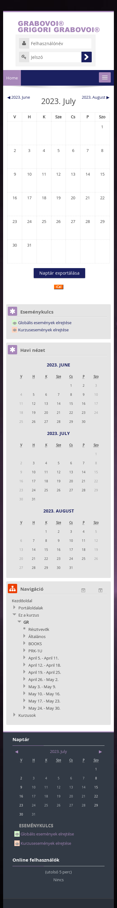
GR (26, 622)
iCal (58, 287)
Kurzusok (27, 715)
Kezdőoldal (22, 600)
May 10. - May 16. (44, 694)
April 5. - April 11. (43, 658)
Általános (37, 636)
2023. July (58, 433)
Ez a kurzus (28, 615)
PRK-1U (35, 651)
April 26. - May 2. (43, 679)
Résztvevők (38, 629)
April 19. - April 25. (44, 672)
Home (12, 78)
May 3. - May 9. (42, 686)
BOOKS (35, 643)
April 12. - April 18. (44, 665)
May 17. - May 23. (44, 701)
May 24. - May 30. (44, 708)
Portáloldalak (30, 608)
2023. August (58, 511)
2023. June (58, 365)
